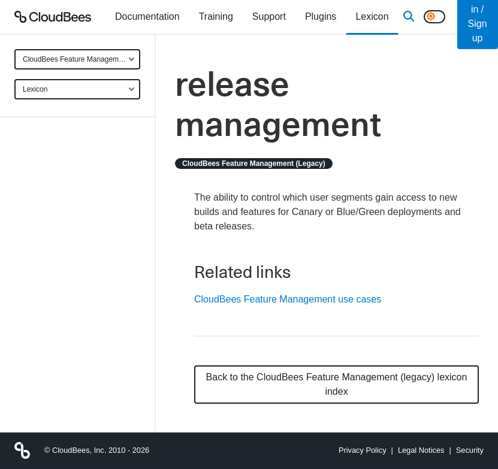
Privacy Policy (363, 450)
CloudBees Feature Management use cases (287, 299)
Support (269, 16)
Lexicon (35, 89)
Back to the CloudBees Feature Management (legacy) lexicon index (336, 384)
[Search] (409, 17)
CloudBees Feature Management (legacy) (81, 59)
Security (470, 450)
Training (216, 16)
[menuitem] (147, 17)
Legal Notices (421, 450)
